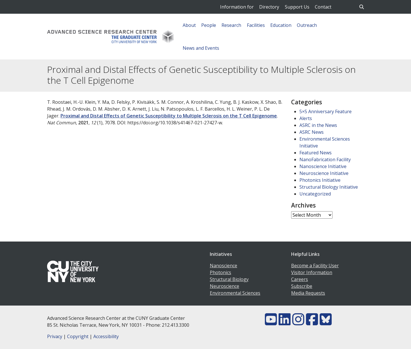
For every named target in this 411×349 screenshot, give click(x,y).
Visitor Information (311, 272)
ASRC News (311, 132)
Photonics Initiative (320, 180)
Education (280, 25)
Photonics (220, 272)
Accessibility (106, 336)
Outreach (307, 25)
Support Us (297, 7)
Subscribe (301, 286)
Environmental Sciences (235, 293)
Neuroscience (224, 286)
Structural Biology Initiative (328, 187)
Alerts (305, 118)
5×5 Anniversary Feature (325, 111)
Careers (299, 279)
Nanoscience (223, 265)
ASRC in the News (318, 125)
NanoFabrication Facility (325, 159)
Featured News (315, 152)
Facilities (256, 25)
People (208, 25)
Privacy (54, 336)
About (189, 25)
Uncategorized (315, 194)
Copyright (77, 336)
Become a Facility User (315, 265)
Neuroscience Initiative (323, 173)
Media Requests (308, 293)
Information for (237, 7)
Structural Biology (229, 279)
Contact (323, 7)
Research (231, 25)
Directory (269, 7)
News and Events (201, 48)
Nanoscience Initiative (322, 166)
